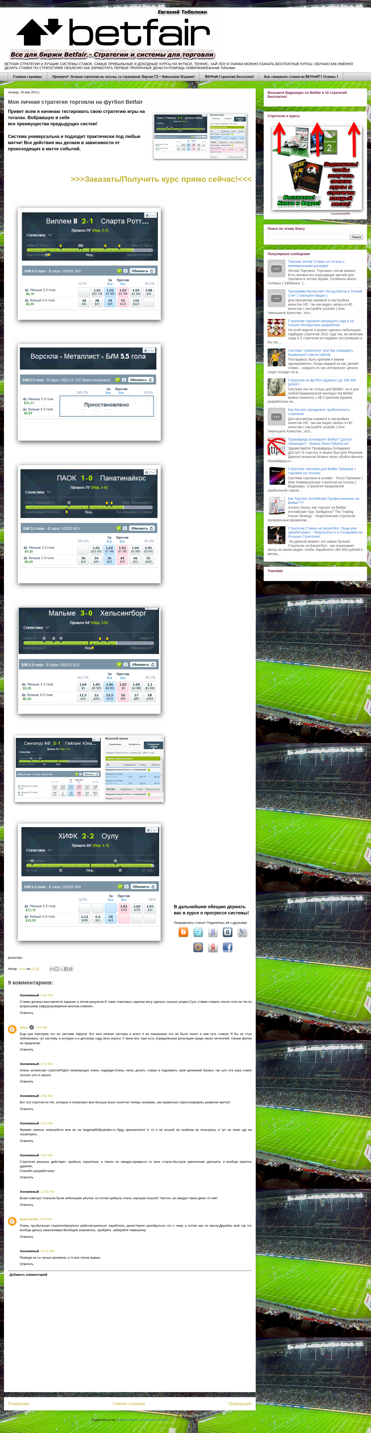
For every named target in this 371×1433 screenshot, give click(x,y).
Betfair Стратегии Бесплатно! (229, 76)
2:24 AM (46, 1064)
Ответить (27, 1013)
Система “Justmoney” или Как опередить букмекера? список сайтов (320, 352)
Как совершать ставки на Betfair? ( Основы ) (301, 76)
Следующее (18, 1404)
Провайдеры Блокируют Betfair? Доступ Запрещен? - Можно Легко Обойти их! (320, 441)
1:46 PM (46, 995)
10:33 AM (47, 1251)
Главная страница (27, 76)
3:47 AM (46, 1155)
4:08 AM (46, 1096)
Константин (29, 1219)
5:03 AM (46, 1123)
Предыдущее (240, 1404)
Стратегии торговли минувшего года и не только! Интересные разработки (321, 323)
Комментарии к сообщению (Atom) (142, 1420)
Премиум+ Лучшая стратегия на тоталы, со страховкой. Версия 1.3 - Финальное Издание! (123, 76)
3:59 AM (46, 1219)
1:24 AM (41, 1027)
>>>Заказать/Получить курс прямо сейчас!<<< (161, 179)
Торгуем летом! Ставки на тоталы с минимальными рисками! (316, 264)
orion (23, 969)
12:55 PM (47, 1192)
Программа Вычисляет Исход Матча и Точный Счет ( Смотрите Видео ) (325, 293)
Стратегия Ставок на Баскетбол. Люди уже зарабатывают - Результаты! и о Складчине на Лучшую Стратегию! (325, 532)
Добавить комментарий (28, 1274)
